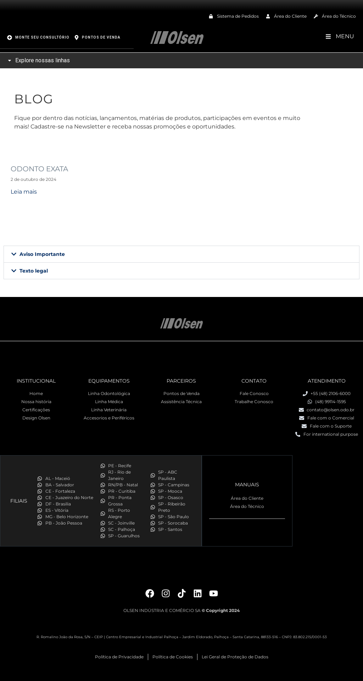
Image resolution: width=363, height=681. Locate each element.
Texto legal (33, 270)
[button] (181, 254)
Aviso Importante (42, 254)
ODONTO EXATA (39, 168)
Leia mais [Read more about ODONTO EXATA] (24, 191)
